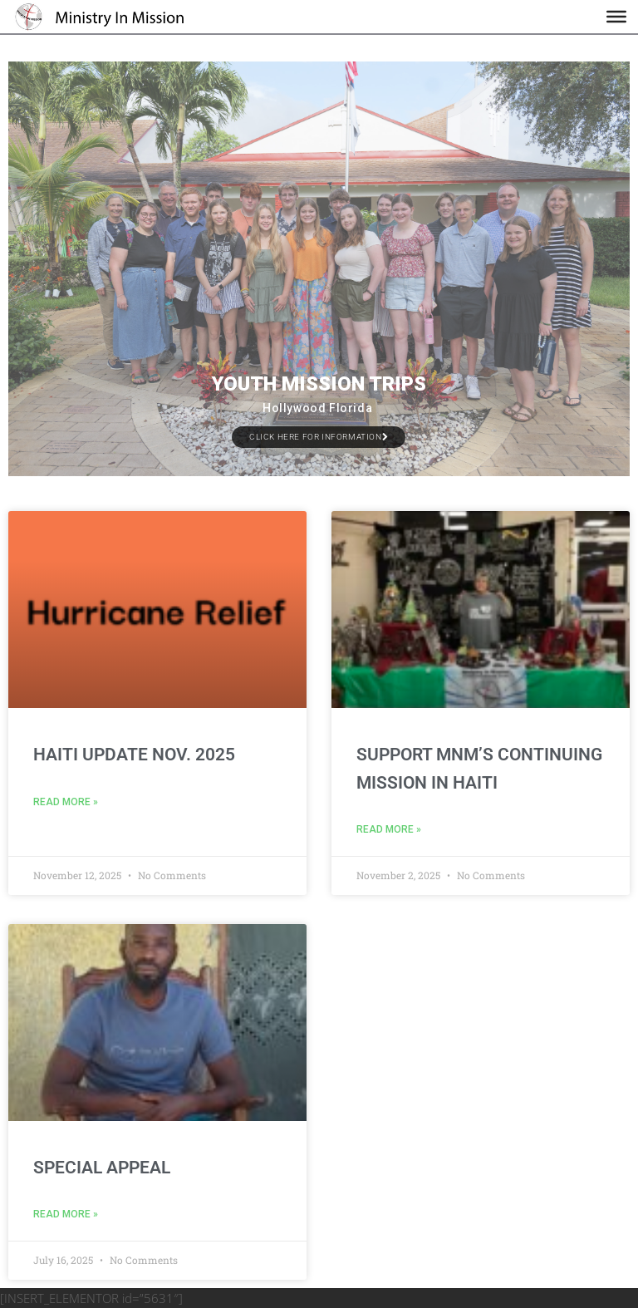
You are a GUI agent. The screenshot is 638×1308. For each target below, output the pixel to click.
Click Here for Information (318, 436)
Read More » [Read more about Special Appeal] (65, 1214)
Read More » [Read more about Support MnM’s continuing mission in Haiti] (388, 829)
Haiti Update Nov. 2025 (134, 755)
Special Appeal (101, 1168)
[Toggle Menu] (616, 16)
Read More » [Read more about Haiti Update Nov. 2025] (65, 802)
